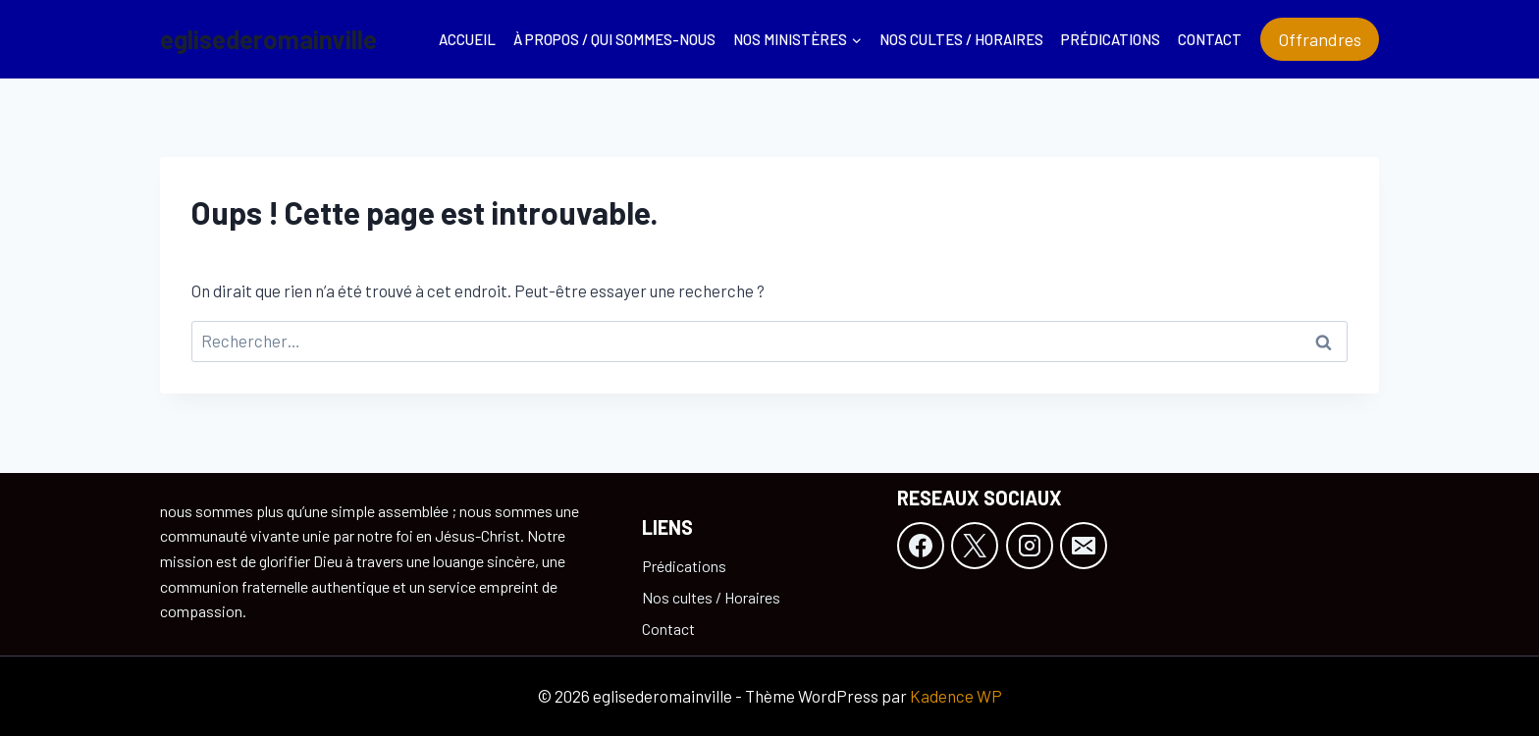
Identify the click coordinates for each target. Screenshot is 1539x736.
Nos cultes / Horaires (961, 39)
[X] (974, 545)
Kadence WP (956, 696)
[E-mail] (1083, 545)
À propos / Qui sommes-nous (614, 39)
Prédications (1110, 39)
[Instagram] (1029, 545)
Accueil (467, 39)
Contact (1210, 39)
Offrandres (1319, 39)
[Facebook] (920, 545)
